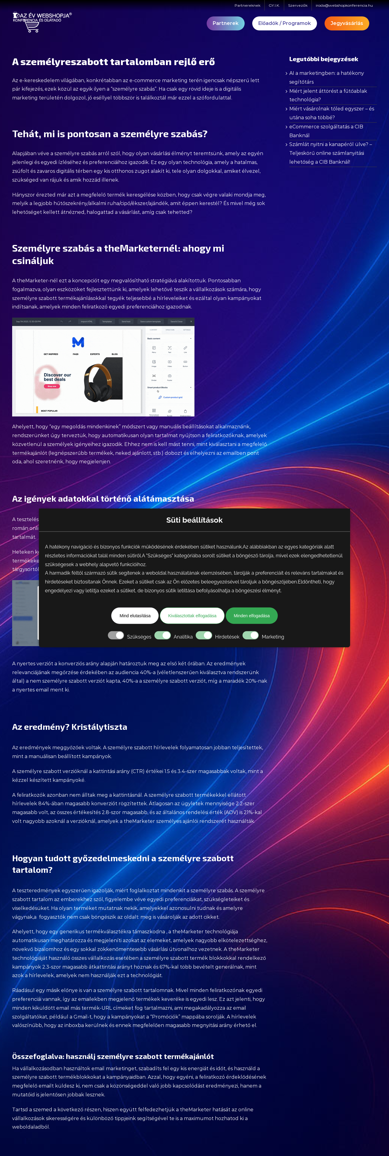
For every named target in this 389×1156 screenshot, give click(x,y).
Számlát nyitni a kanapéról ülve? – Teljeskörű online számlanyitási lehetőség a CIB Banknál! (330, 153)
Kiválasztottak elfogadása (192, 615)
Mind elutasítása (134, 615)
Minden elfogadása (252, 615)
